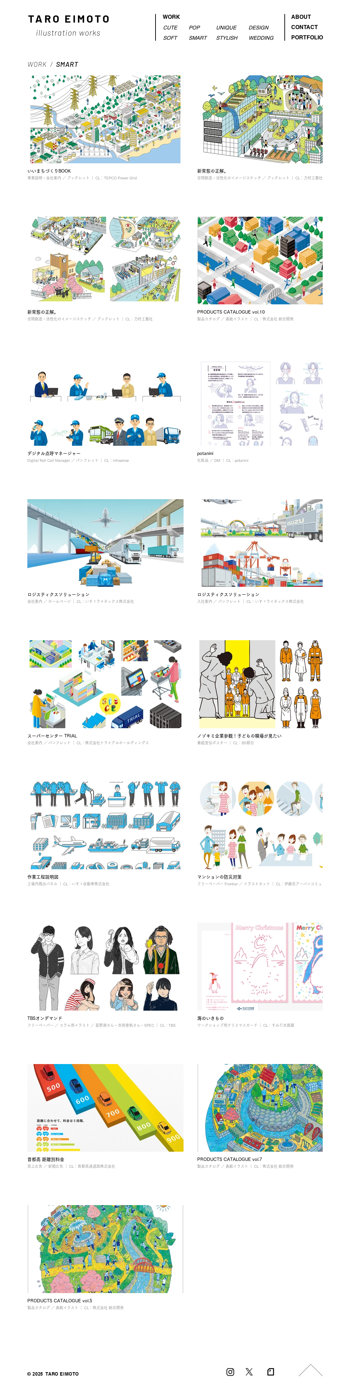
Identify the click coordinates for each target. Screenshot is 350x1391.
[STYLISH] (227, 38)
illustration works (69, 32)
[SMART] (199, 38)
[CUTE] (172, 27)
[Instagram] (230, 1372)
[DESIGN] (262, 27)
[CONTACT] (305, 27)
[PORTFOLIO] (305, 38)
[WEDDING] (262, 38)
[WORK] (185, 17)
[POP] (199, 27)
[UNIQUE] (227, 27)
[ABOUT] (305, 17)
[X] (249, 1372)
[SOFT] (172, 38)
